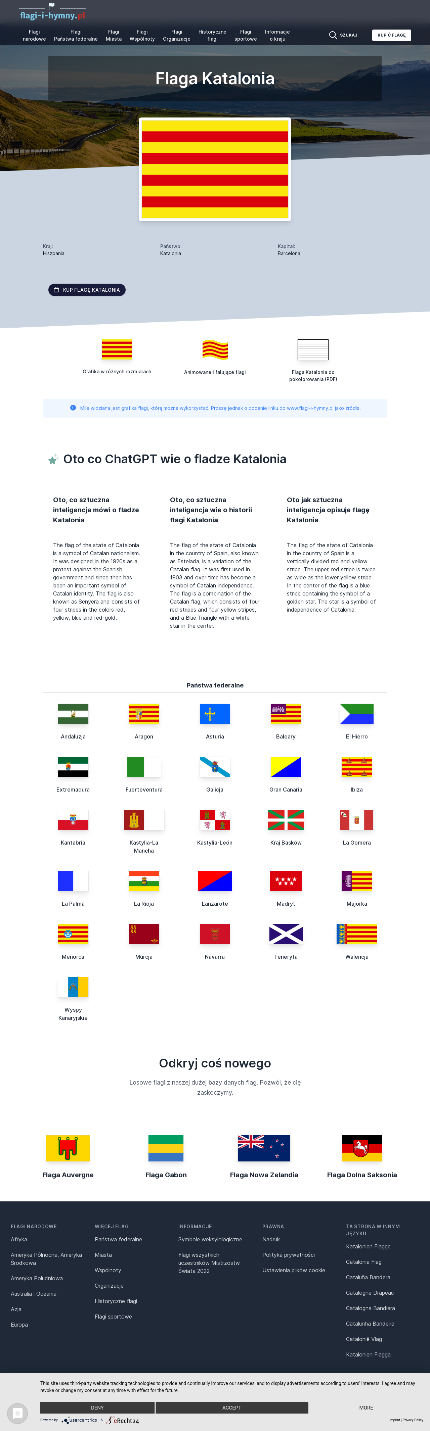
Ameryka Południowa (37, 1278)
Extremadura (73, 789)
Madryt (286, 903)
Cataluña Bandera (368, 1277)
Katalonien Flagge (368, 1246)
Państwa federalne (118, 1239)
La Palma (73, 903)
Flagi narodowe (34, 35)
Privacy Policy (412, 1420)
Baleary (286, 736)
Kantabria (73, 842)
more (366, 1408)
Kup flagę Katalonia (87, 290)
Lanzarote (215, 903)
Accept (231, 1408)
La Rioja (144, 903)
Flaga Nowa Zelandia (264, 1175)
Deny (97, 1408)
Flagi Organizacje (176, 35)
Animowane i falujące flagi (215, 372)
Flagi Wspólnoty (142, 35)
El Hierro (357, 736)
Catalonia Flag (364, 1261)
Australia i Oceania (33, 1293)
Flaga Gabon (166, 1175)
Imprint (394, 1420)
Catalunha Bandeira (370, 1323)
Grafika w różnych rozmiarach (117, 371)
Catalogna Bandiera (370, 1308)
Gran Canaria (285, 789)
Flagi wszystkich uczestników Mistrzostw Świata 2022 (209, 1262)
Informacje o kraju (277, 35)
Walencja (357, 956)
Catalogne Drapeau (370, 1292)
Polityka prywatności (288, 1254)
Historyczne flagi (212, 35)
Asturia (215, 736)
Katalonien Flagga (368, 1354)
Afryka (19, 1239)
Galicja (214, 789)
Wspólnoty (108, 1270)
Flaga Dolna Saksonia (362, 1175)
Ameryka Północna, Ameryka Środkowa (46, 1258)
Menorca (73, 956)
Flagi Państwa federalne (76, 35)
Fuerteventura (144, 789)
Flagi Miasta (114, 35)
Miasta (103, 1254)
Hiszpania (53, 253)
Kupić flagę (392, 35)
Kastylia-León (214, 842)
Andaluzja (73, 736)
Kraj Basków (286, 842)
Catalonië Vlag (364, 1339)
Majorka (357, 903)
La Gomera (357, 842)
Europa (19, 1324)
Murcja (144, 956)
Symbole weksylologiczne (210, 1239)
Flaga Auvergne (68, 1175)
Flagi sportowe (245, 35)
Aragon (144, 736)
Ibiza (357, 789)
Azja (16, 1309)
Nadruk (271, 1239)
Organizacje (109, 1285)
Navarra (215, 956)
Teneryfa (286, 956)
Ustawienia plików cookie (293, 1270)
